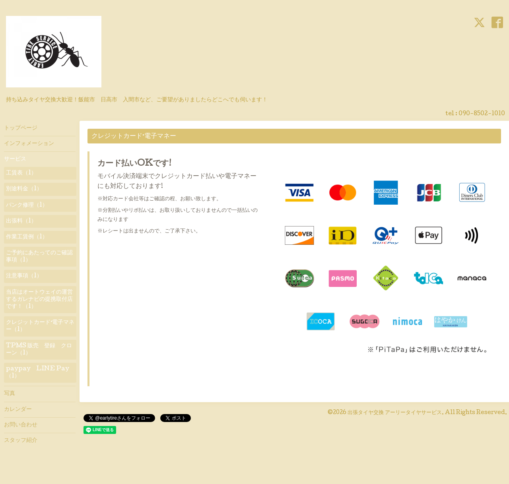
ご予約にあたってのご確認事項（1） (39, 256)
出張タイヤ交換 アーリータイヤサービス (395, 413)
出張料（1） (21, 221)
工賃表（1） (21, 173)
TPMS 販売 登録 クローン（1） (39, 349)
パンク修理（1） (27, 205)
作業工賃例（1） (27, 237)
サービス (15, 159)
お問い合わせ (20, 425)
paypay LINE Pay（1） (37, 372)
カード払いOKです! (134, 164)
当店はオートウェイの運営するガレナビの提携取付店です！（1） (39, 299)
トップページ (20, 128)
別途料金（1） (24, 189)
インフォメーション (29, 144)
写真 (9, 394)
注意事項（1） (24, 276)
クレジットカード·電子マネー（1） (40, 326)
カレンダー (18, 410)
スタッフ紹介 (20, 441)
